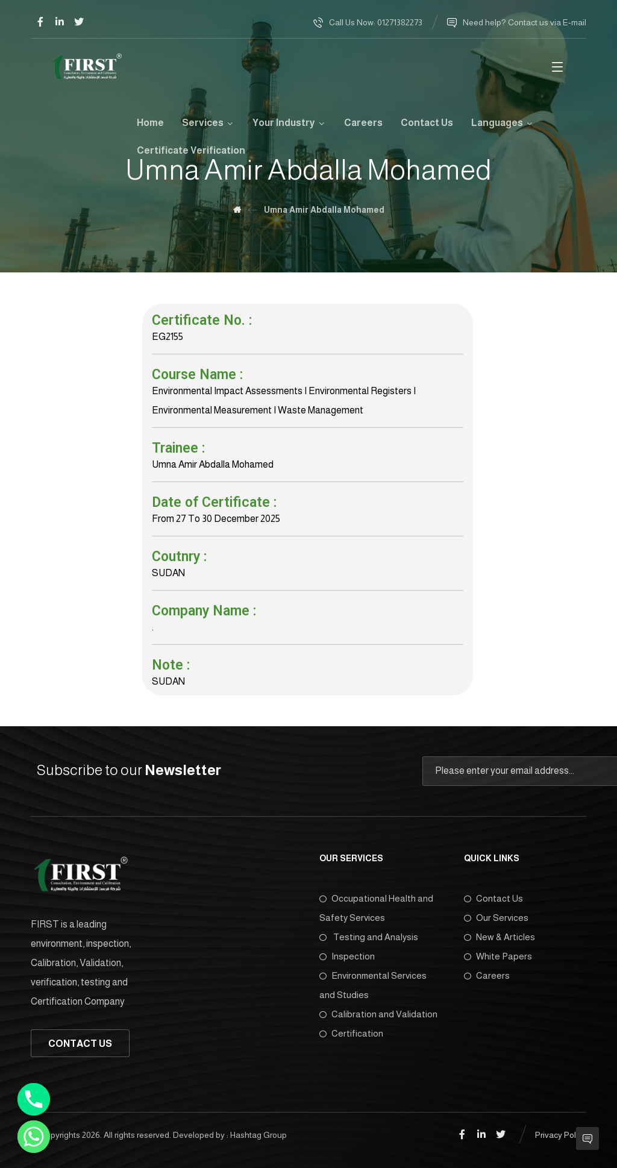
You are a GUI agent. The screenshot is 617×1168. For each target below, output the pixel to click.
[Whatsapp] (33, 1136)
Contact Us (493, 898)
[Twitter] (79, 21)
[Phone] (33, 1099)
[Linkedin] (59, 21)
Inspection (347, 956)
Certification (351, 1033)
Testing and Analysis (368, 937)
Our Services (496, 917)
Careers (487, 975)
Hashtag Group (258, 1135)
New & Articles (499, 937)
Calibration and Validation (378, 1014)
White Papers (498, 956)
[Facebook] (40, 21)
